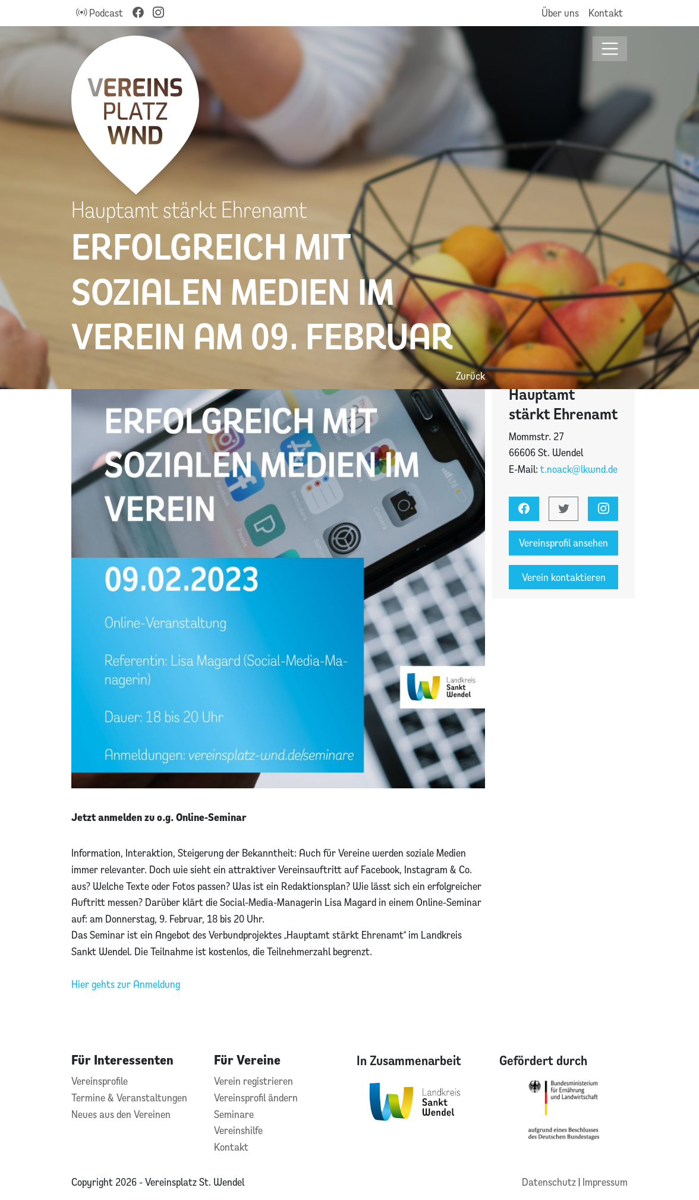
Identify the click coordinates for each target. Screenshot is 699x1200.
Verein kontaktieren (564, 577)
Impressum (605, 1182)
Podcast (99, 13)
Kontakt (605, 13)
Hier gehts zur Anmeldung (125, 984)
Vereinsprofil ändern (256, 1097)
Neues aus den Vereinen (121, 1114)
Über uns (560, 13)
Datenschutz (550, 1182)
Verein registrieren (253, 1081)
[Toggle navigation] (610, 49)
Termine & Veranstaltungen (129, 1097)
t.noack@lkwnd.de (579, 469)
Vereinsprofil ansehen (563, 543)
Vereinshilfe (238, 1130)
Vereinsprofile (99, 1081)
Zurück (470, 376)
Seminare (234, 1114)
